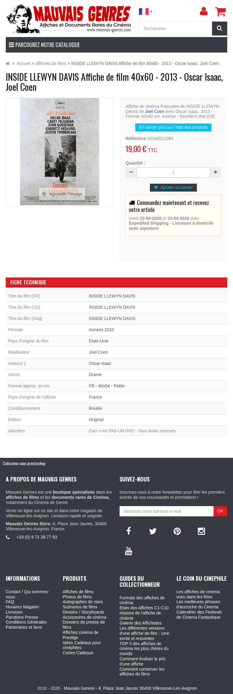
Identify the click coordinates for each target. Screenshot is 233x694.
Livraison (14, 612)
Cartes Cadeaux (78, 652)
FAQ (10, 601)
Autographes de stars (83, 601)
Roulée (95, 408)
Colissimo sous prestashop (24, 463)
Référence (136, 138)
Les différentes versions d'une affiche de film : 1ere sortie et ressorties (144, 633)
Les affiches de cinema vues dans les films (198, 594)
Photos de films (77, 596)
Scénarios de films (80, 606)
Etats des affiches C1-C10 (144, 607)
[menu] (203, 11)
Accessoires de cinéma (84, 617)
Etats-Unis (99, 340)
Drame (95, 374)
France (95, 397)
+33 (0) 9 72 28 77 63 (36, 537)
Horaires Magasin (22, 606)
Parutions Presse (22, 617)
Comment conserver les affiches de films (142, 672)
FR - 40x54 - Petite (107, 385)
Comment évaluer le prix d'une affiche (143, 661)
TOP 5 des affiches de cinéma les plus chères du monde (144, 648)
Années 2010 (101, 329)
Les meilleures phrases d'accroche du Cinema (198, 604)
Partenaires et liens (24, 627)
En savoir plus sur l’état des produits (173, 127)
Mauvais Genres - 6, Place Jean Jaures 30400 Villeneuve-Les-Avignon (130, 688)
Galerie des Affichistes (140, 623)
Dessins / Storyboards (83, 612)
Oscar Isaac (100, 363)
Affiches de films (78, 591)
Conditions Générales (26, 622)
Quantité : (135, 163)
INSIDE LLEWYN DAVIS (112, 296)
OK (220, 511)
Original (96, 419)
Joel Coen (154, 111)
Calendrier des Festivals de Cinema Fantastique (199, 615)
